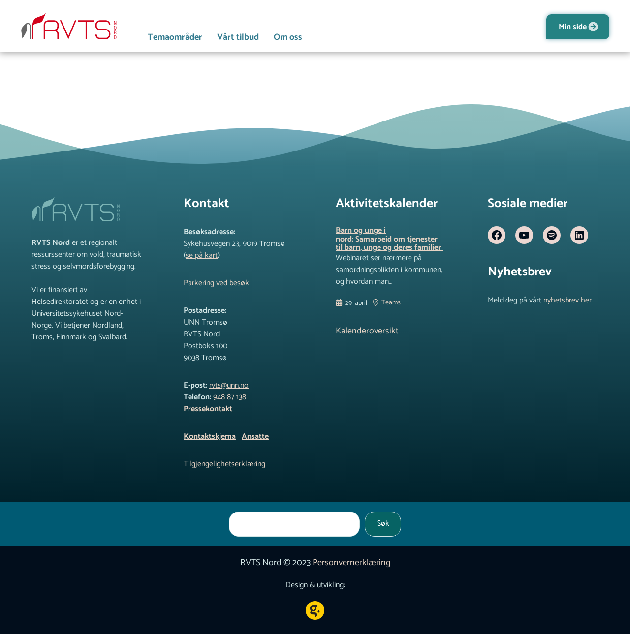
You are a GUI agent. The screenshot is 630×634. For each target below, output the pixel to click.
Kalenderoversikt (367, 331)
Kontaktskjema (210, 436)
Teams (391, 303)
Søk (383, 523)
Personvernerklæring (351, 562)
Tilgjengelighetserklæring (224, 464)
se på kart (202, 255)
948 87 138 (229, 397)
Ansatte (255, 436)
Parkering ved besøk (216, 283)
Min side (573, 26)
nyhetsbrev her (567, 300)
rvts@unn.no (229, 385)
